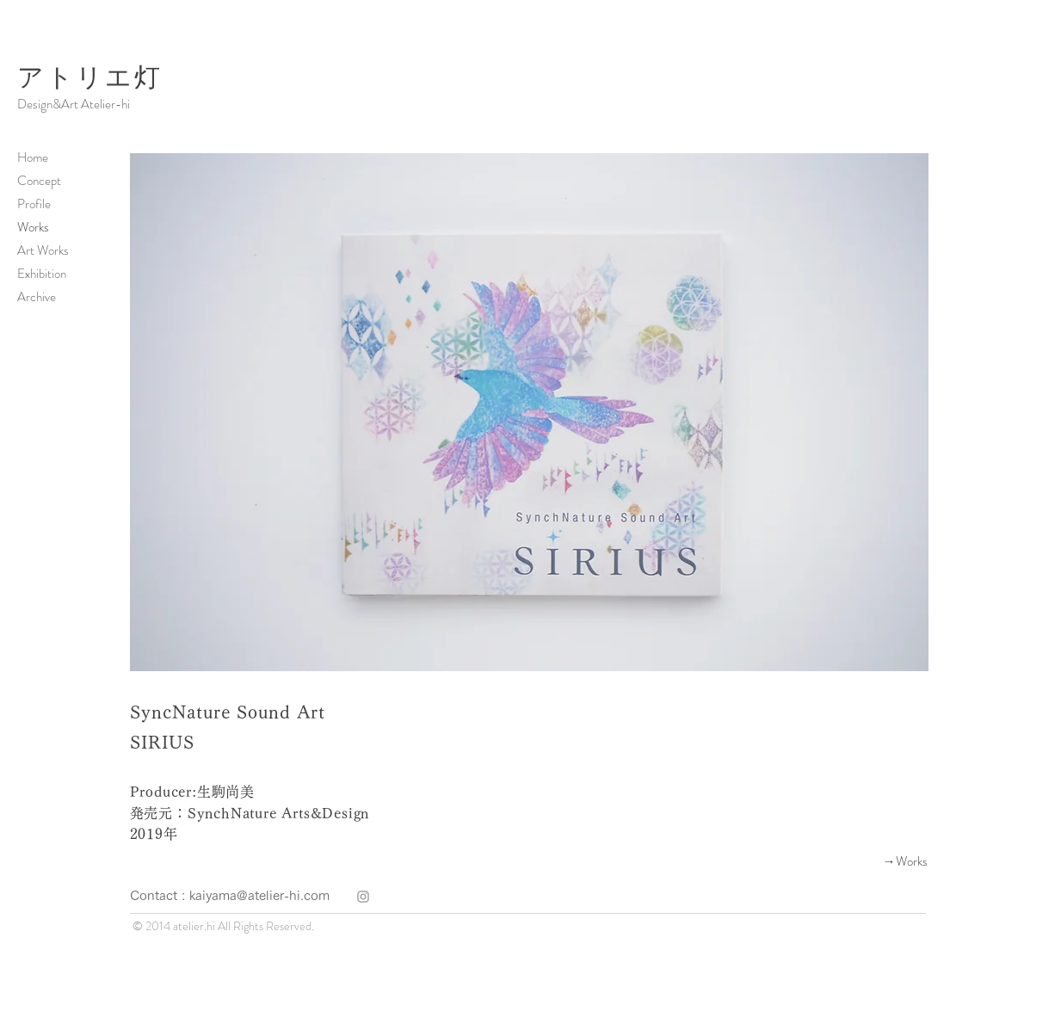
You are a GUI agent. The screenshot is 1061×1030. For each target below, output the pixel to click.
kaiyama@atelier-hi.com (259, 895)
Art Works (43, 250)
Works (33, 227)
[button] (529, 412)
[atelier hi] (363, 896)
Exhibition (41, 273)
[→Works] (866, 861)
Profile (34, 203)
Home (32, 157)
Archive (36, 296)
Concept (39, 180)
